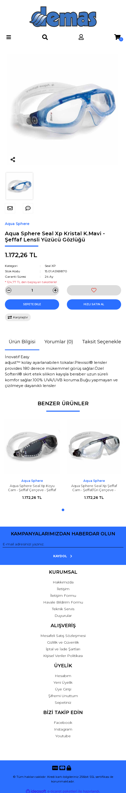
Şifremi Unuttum (63, 695)
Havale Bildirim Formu (63, 602)
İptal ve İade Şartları (63, 649)
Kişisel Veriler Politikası (63, 655)
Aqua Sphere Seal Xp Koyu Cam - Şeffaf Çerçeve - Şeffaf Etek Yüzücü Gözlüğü (32, 490)
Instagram (63, 729)
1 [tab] (63, 510)
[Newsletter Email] (63, 544)
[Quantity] (32, 290)
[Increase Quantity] (55, 290)
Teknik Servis (63, 609)
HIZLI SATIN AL (94, 304)
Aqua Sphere (17, 223)
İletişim (63, 589)
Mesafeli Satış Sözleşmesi (63, 635)
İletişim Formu (63, 595)
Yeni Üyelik (63, 682)
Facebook (63, 722)
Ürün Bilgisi (22, 342)
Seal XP (50, 266)
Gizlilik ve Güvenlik (63, 642)
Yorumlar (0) (58, 342)
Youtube (63, 736)
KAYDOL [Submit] (63, 556)
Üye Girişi (63, 689)
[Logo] (63, 16)
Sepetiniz (63, 702)
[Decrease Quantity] (9, 290)
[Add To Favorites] (94, 290)
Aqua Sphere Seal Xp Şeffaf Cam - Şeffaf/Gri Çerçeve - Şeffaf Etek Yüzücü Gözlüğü (94, 490)
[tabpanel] (32, 462)
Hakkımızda (63, 582)
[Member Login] (81, 37)
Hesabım (63, 675)
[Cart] (117, 37)
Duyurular (63, 615)
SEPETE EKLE (32, 304)
